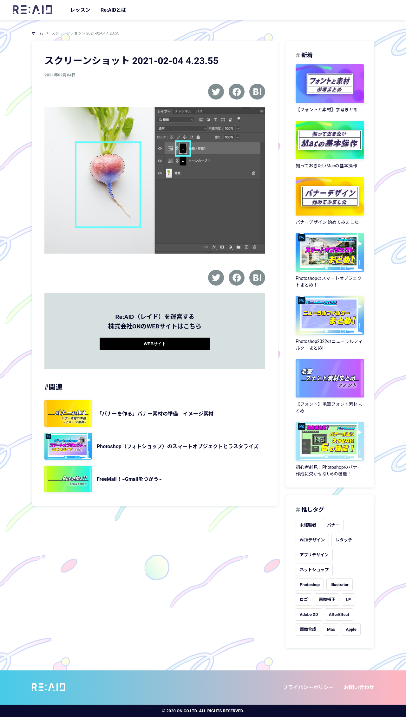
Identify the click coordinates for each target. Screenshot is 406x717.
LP (348, 599)
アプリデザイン (314, 554)
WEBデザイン (312, 540)
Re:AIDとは (113, 10)
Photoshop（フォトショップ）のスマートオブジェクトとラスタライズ (178, 446)
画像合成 (308, 629)
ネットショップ (314, 569)
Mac (331, 629)
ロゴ (304, 599)
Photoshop (310, 584)
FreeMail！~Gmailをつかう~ (129, 479)
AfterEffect (339, 614)
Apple (351, 629)
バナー (333, 525)
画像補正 (327, 599)
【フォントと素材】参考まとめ (327, 109)
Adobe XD (309, 614)
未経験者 (308, 525)
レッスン (80, 10)
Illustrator (340, 584)
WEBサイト (155, 343)
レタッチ (344, 540)
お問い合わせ (359, 687)
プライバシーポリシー (308, 687)
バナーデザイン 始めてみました (327, 222)
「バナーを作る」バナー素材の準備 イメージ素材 (155, 414)
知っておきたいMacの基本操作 (326, 165)
